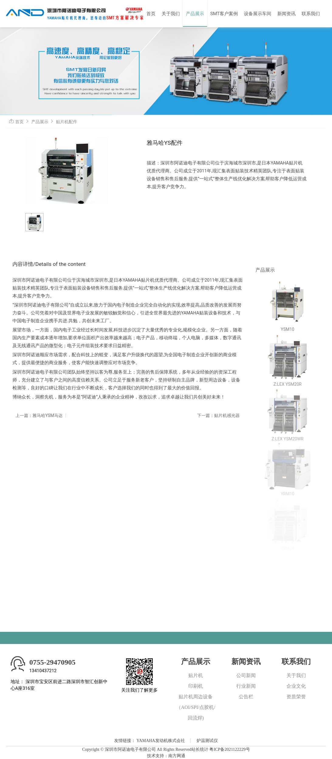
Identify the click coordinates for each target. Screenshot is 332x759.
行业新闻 (246, 686)
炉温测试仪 (207, 740)
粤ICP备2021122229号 (229, 749)
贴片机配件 (66, 121)
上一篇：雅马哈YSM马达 (39, 415)
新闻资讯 (286, 13)
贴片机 (195, 675)
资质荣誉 (296, 696)
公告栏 (246, 696)
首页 (151, 13)
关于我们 (171, 13)
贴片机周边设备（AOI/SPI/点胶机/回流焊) (195, 707)
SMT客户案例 (224, 13)
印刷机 (195, 686)
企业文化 (296, 686)
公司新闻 (246, 675)
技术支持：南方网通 (166, 756)
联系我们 (311, 13)
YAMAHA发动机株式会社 (160, 740)
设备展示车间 (257, 13)
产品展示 (195, 13)
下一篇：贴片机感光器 (218, 415)
